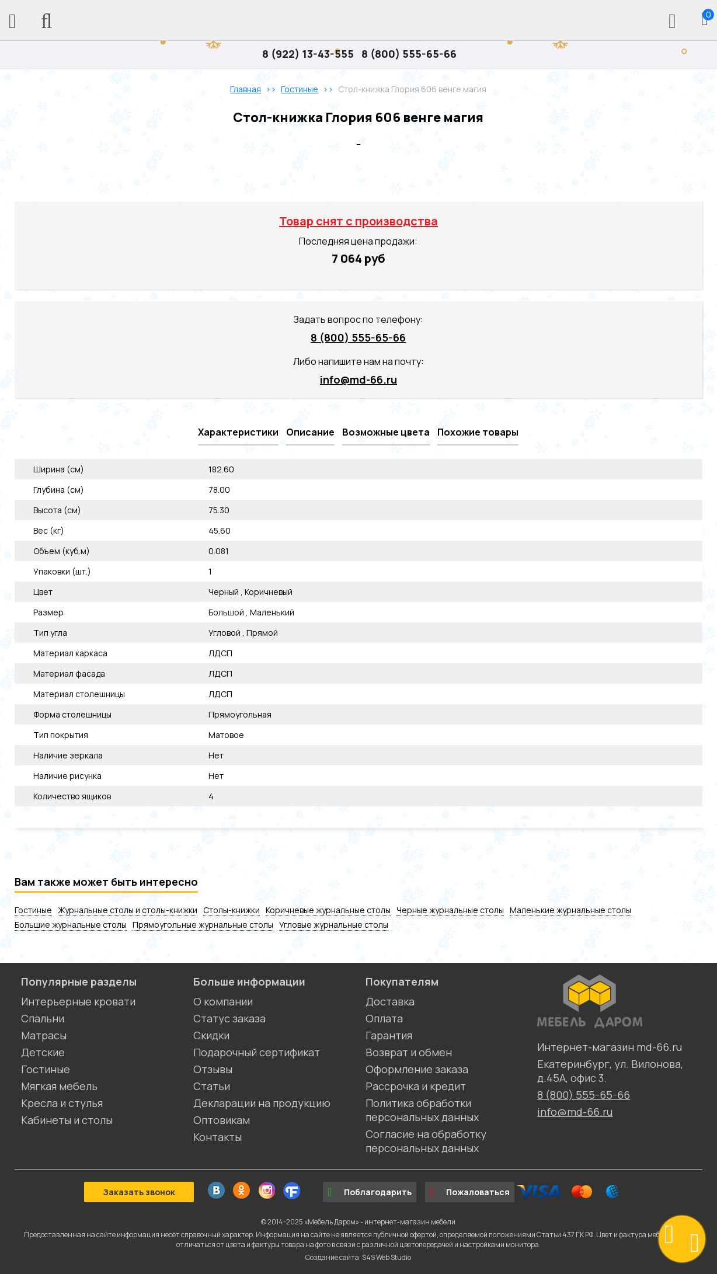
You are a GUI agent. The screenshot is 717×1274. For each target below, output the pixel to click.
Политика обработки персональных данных (422, 1110)
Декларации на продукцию (261, 1103)
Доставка (390, 1001)
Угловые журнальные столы (333, 924)
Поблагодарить (370, 1192)
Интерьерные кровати (78, 1001)
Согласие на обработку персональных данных (426, 1141)
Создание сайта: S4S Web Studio (358, 1257)
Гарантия (389, 1035)
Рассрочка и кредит (416, 1086)
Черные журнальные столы (450, 910)
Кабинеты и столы (67, 1120)
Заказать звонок (139, 1192)
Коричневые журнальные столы (328, 910)
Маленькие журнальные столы (570, 910)
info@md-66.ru (358, 380)
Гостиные (33, 910)
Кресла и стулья (62, 1103)
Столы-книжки (231, 910)
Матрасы (44, 1035)
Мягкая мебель (59, 1086)
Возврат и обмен (409, 1052)
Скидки (211, 1035)
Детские (43, 1052)
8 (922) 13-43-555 (308, 54)
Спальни (42, 1018)
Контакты (217, 1137)
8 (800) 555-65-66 (409, 54)
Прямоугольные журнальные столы (203, 924)
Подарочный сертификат (256, 1052)
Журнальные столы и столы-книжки (127, 910)
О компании (223, 1001)
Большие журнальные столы (71, 924)
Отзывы (212, 1069)
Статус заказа (229, 1018)
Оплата (384, 1018)
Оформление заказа (417, 1069)
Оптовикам (221, 1120)
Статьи (211, 1086)
